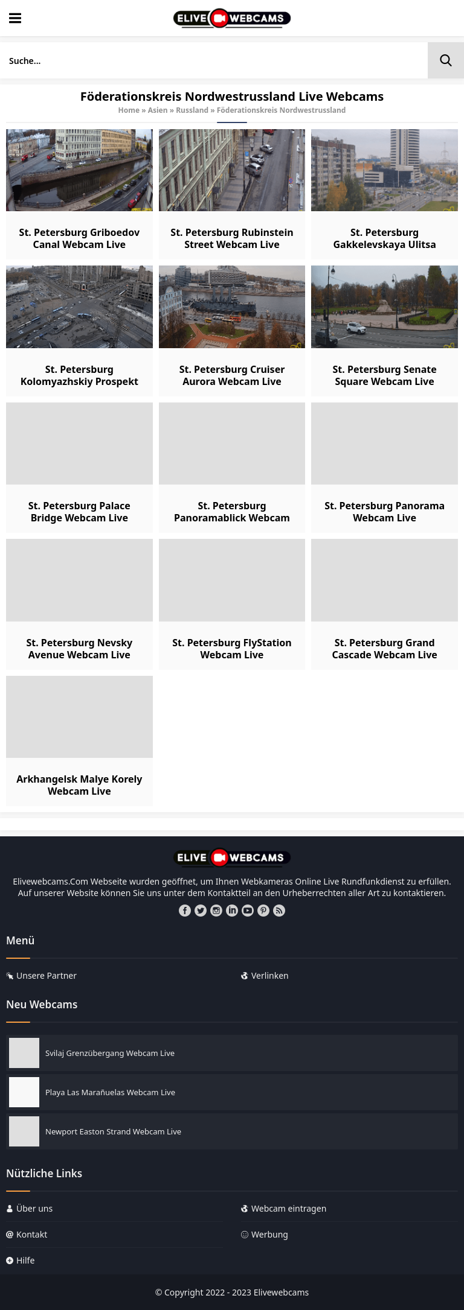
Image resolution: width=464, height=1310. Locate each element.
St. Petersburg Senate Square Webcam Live (385, 375)
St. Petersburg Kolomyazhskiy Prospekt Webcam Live (79, 381)
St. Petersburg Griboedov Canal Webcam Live (79, 238)
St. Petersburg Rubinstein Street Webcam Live (231, 238)
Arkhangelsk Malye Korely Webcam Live (79, 785)
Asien (158, 110)
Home (129, 110)
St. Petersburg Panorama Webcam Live (384, 512)
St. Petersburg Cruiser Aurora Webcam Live (232, 375)
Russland (192, 110)
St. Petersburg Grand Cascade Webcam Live (384, 649)
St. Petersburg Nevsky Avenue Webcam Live (79, 649)
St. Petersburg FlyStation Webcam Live (232, 649)
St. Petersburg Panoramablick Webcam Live (232, 518)
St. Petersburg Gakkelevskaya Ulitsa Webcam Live (384, 244)
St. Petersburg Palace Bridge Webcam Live (79, 512)
